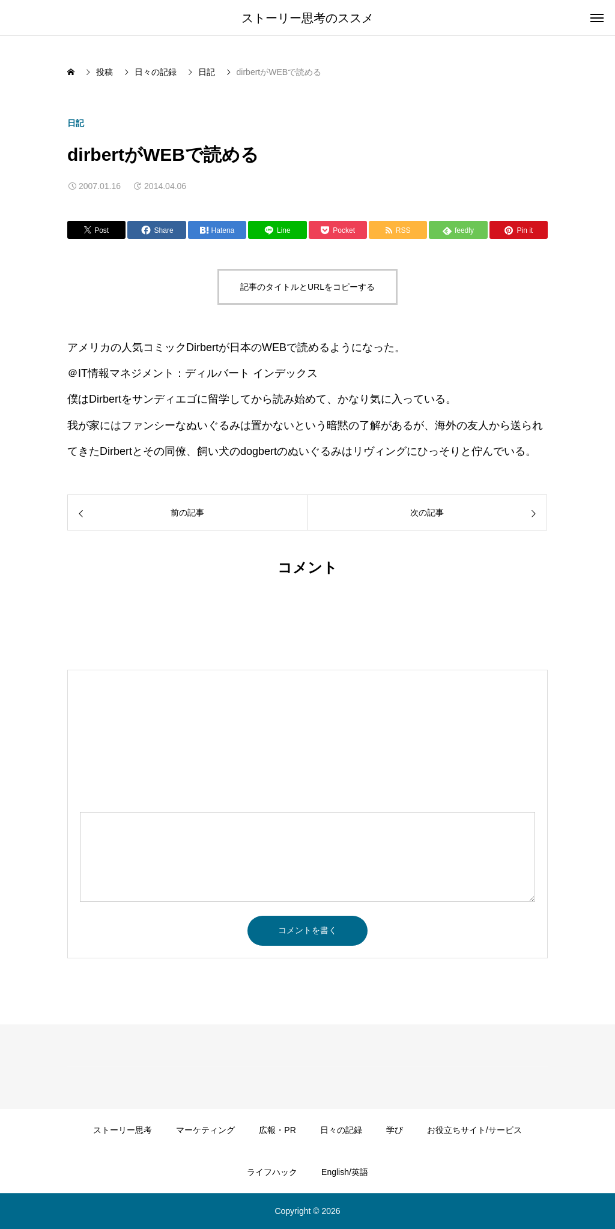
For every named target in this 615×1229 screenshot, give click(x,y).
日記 (75, 123)
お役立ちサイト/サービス (474, 1130)
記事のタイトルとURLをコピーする (307, 287)
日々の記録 (341, 1130)
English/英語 (344, 1172)
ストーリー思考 (122, 1130)
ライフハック (272, 1172)
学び (394, 1130)
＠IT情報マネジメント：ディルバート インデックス (192, 373)
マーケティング (205, 1130)
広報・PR (277, 1130)
